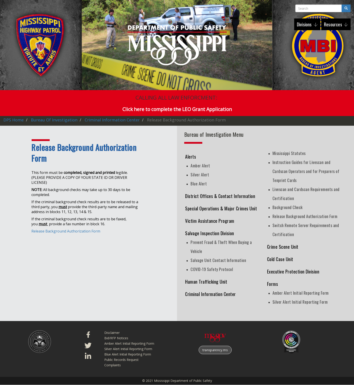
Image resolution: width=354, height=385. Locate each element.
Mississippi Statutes (289, 153)
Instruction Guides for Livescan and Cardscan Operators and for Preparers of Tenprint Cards (306, 171)
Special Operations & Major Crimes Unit (221, 208)
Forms (272, 283)
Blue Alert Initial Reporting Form (127, 354)
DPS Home (13, 120)
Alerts (190, 156)
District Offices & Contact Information (220, 196)
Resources (333, 24)
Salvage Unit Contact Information (218, 260)
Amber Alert (200, 166)
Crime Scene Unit (282, 246)
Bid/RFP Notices (116, 338)
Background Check (287, 207)
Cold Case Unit (280, 259)
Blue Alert (199, 184)
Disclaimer (112, 332)
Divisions (305, 24)
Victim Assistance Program (209, 220)
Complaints (112, 365)
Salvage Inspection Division (209, 233)
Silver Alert (200, 175)
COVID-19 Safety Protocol (212, 269)
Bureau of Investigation (54, 120)
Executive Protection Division (293, 271)
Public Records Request (121, 360)
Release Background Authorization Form (65, 231)
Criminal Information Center (112, 120)
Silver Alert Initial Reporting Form (300, 302)
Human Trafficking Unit (206, 281)
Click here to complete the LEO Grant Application (177, 109)
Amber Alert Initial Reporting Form (300, 293)
